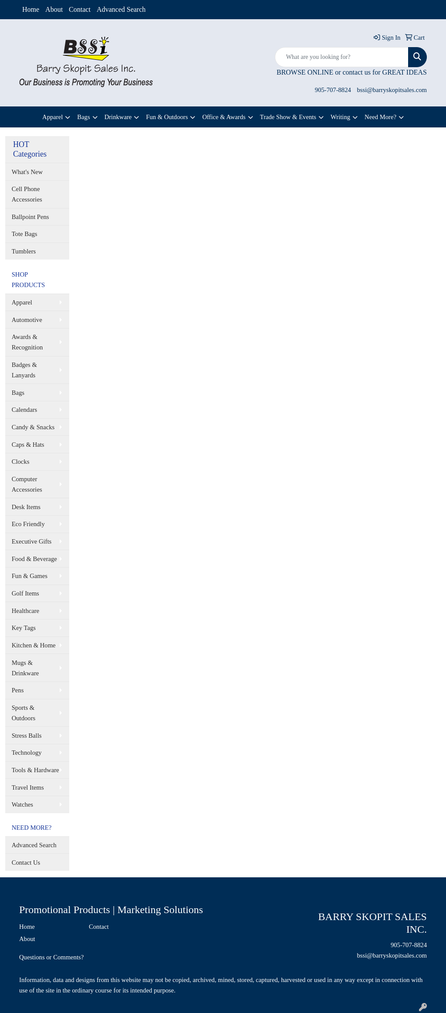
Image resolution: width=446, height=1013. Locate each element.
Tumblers (24, 251)
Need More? (380, 116)
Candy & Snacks (33, 427)
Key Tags (24, 627)
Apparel (52, 116)
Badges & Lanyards (24, 370)
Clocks (21, 461)
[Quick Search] (342, 57)
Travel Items (28, 787)
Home (30, 9)
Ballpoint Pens (30, 216)
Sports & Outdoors (24, 713)
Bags (83, 116)
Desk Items (26, 506)
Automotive (27, 319)
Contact (80, 9)
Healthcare (25, 610)
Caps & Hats (28, 444)
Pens (18, 690)
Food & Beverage (34, 558)
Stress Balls (27, 735)
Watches (22, 804)
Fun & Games (29, 575)
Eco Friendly (28, 523)
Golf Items (25, 593)
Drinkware (118, 116)
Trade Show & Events (288, 116)
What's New (27, 171)
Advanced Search (121, 9)
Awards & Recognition (27, 342)
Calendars (24, 409)
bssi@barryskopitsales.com (392, 89)
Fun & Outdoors (167, 116)
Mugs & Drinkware (25, 668)
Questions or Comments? (51, 957)
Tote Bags (24, 233)
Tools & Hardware (35, 770)
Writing (340, 116)
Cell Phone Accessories (27, 194)
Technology (27, 752)
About (54, 9)
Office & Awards (223, 116)
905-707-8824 (333, 89)
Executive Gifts (32, 541)
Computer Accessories (27, 484)
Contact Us (26, 862)
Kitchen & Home (34, 645)
